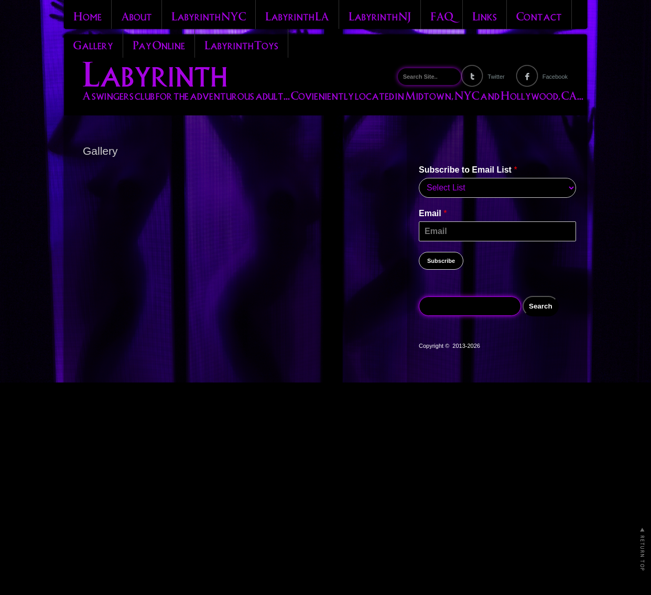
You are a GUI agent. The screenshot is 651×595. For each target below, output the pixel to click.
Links (484, 15)
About (136, 15)
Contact (539, 15)
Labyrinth (154, 71)
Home (87, 15)
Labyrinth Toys (241, 44)
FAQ (441, 15)
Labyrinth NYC (208, 15)
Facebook (555, 76)
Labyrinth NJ (380, 15)
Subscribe (441, 261)
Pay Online (159, 44)
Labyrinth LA (297, 15)
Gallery (93, 44)
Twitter (495, 76)
